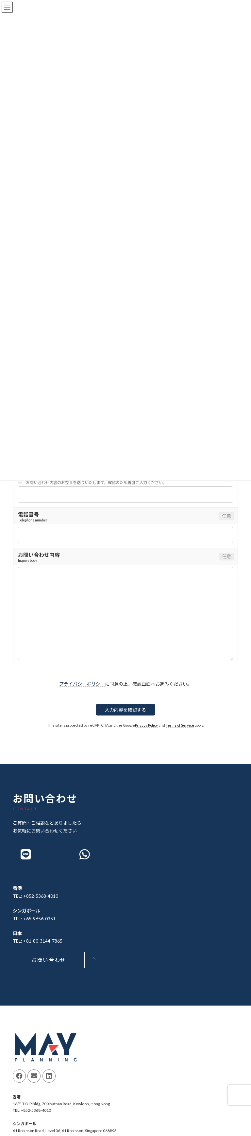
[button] (49, 960)
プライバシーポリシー (82, 684)
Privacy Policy (146, 725)
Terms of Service (180, 725)
